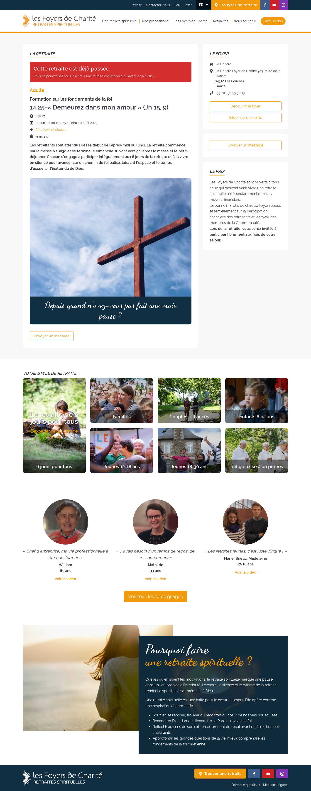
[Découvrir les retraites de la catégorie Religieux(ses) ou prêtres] (256, 450)
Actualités (220, 21)
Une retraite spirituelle (119, 21)
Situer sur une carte (245, 117)
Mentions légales (275, 785)
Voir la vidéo (65, 579)
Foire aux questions (245, 785)
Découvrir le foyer (245, 106)
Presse (137, 5)
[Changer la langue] (203, 5)
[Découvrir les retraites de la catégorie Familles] (121, 400)
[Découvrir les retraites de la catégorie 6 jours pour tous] (54, 425)
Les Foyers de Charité (191, 21)
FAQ (177, 5)
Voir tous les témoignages (155, 596)
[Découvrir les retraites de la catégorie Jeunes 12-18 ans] (121, 450)
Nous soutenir (244, 21)
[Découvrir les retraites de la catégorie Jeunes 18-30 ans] (189, 450)
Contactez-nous (158, 5)
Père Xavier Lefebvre (51, 129)
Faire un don (273, 21)
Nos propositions (155, 21)
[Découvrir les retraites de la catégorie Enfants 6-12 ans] (256, 400)
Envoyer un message (51, 336)
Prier (188, 5)
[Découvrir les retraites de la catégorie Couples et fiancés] (189, 400)
